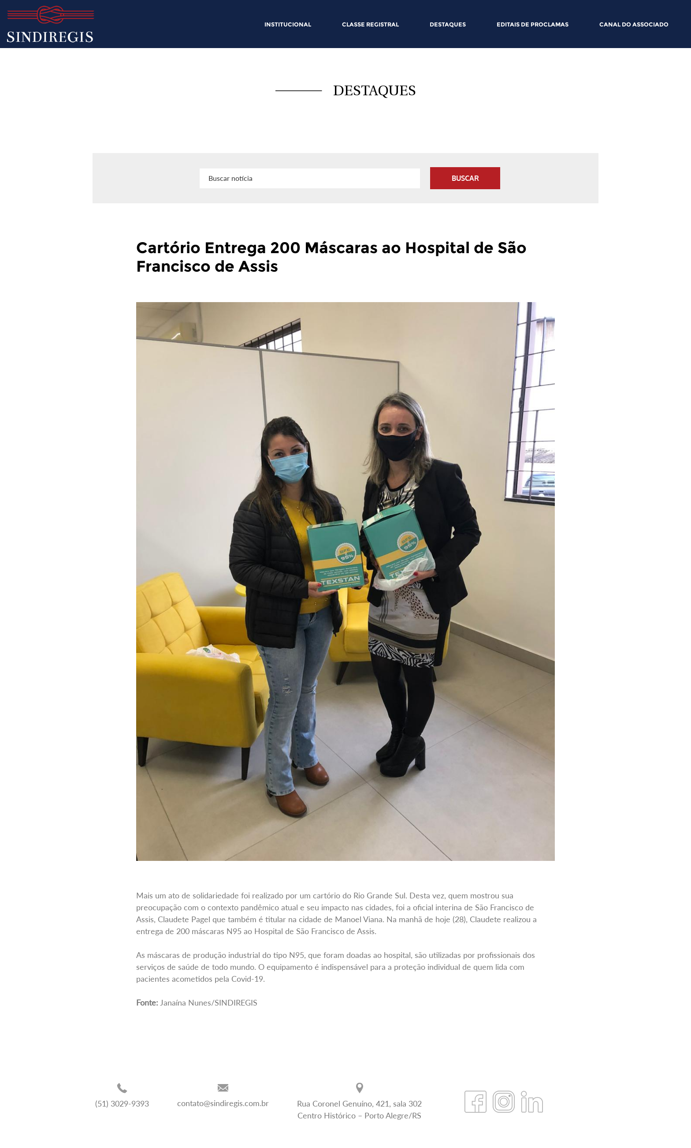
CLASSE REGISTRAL (370, 24)
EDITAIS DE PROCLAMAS (532, 24)
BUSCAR (465, 178)
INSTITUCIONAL (287, 24)
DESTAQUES (448, 24)
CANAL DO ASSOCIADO (634, 24)
